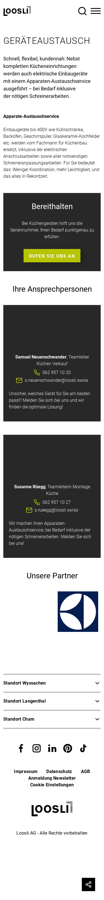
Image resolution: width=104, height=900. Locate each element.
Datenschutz (59, 771)
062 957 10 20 (56, 372)
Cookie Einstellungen (52, 784)
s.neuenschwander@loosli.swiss (56, 380)
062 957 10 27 (56, 502)
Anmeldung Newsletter (52, 778)
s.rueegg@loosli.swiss (56, 510)
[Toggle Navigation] (96, 11)
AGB (85, 771)
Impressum (25, 771)
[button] (21, 748)
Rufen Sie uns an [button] (52, 256)
